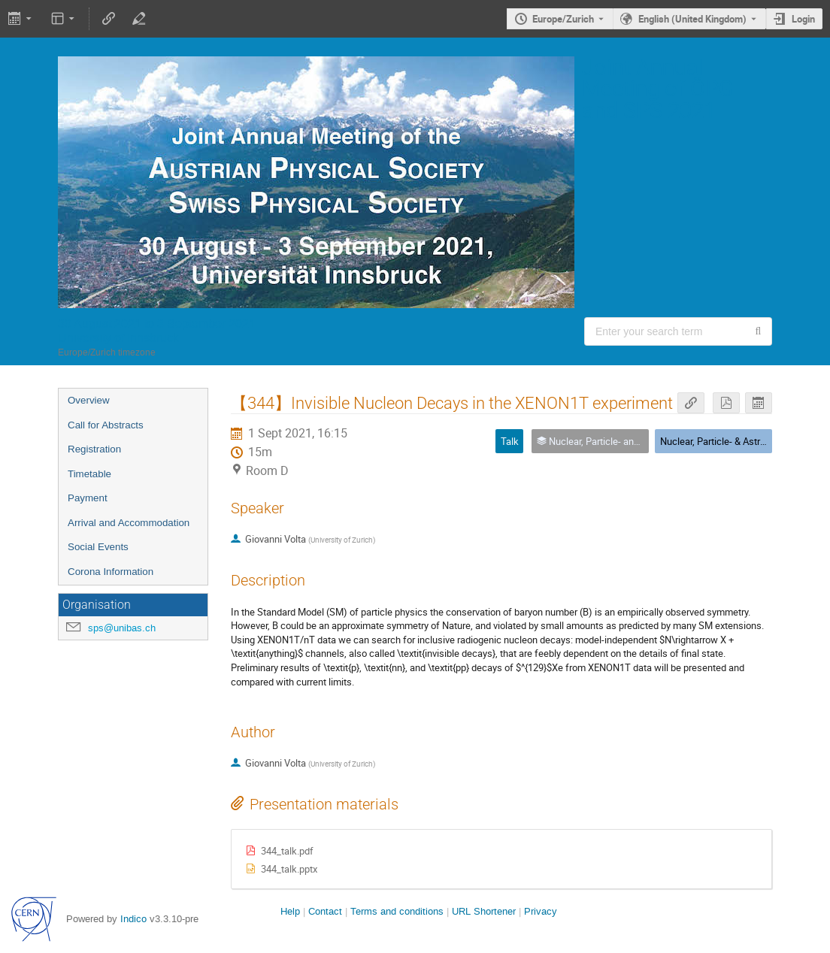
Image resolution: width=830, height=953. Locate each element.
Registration (94, 449)
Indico (133, 918)
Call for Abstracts (106, 425)
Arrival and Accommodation (128, 522)
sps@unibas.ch (122, 628)
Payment (88, 498)
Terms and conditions (397, 911)
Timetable (89, 474)
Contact (325, 911)
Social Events (98, 546)
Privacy (540, 911)
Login (803, 19)
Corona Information (110, 571)
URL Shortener (484, 911)
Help (290, 911)
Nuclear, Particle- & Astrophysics (729, 441)
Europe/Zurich (563, 19)
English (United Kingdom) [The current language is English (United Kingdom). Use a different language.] (692, 19)
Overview (89, 400)
